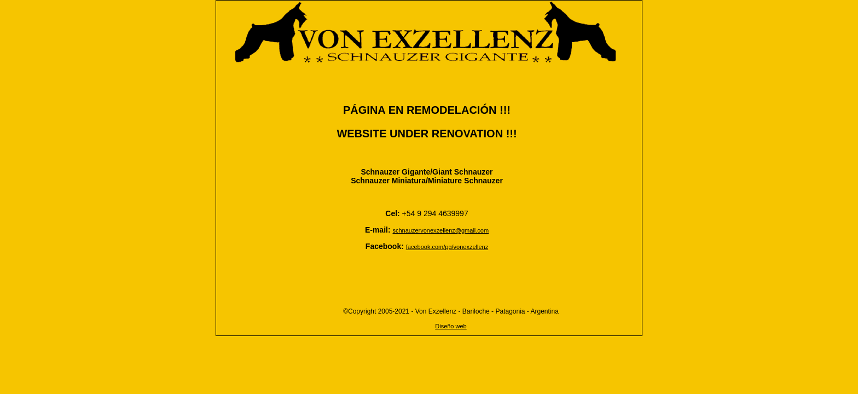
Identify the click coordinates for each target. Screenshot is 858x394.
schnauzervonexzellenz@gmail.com (440, 230)
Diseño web (450, 326)
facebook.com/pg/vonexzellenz (447, 247)
